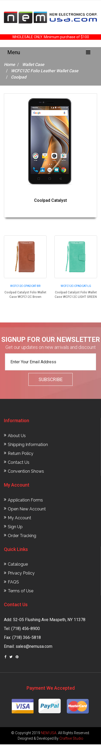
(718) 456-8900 (25, 628)
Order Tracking (22, 535)
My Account (19, 517)
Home (9, 64)
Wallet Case (33, 64)
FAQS (13, 581)
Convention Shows (26, 471)
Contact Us (18, 462)
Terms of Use (20, 590)
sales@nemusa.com (34, 646)
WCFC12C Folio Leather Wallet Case (44, 70)
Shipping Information (28, 444)
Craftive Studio (71, 738)
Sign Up (15, 526)
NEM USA (48, 733)
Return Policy (20, 453)
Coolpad (18, 77)
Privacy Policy (21, 573)
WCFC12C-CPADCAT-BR (25, 286)
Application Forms (25, 500)
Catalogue (18, 564)
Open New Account (27, 508)
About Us (17, 435)
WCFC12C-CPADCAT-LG (76, 286)
